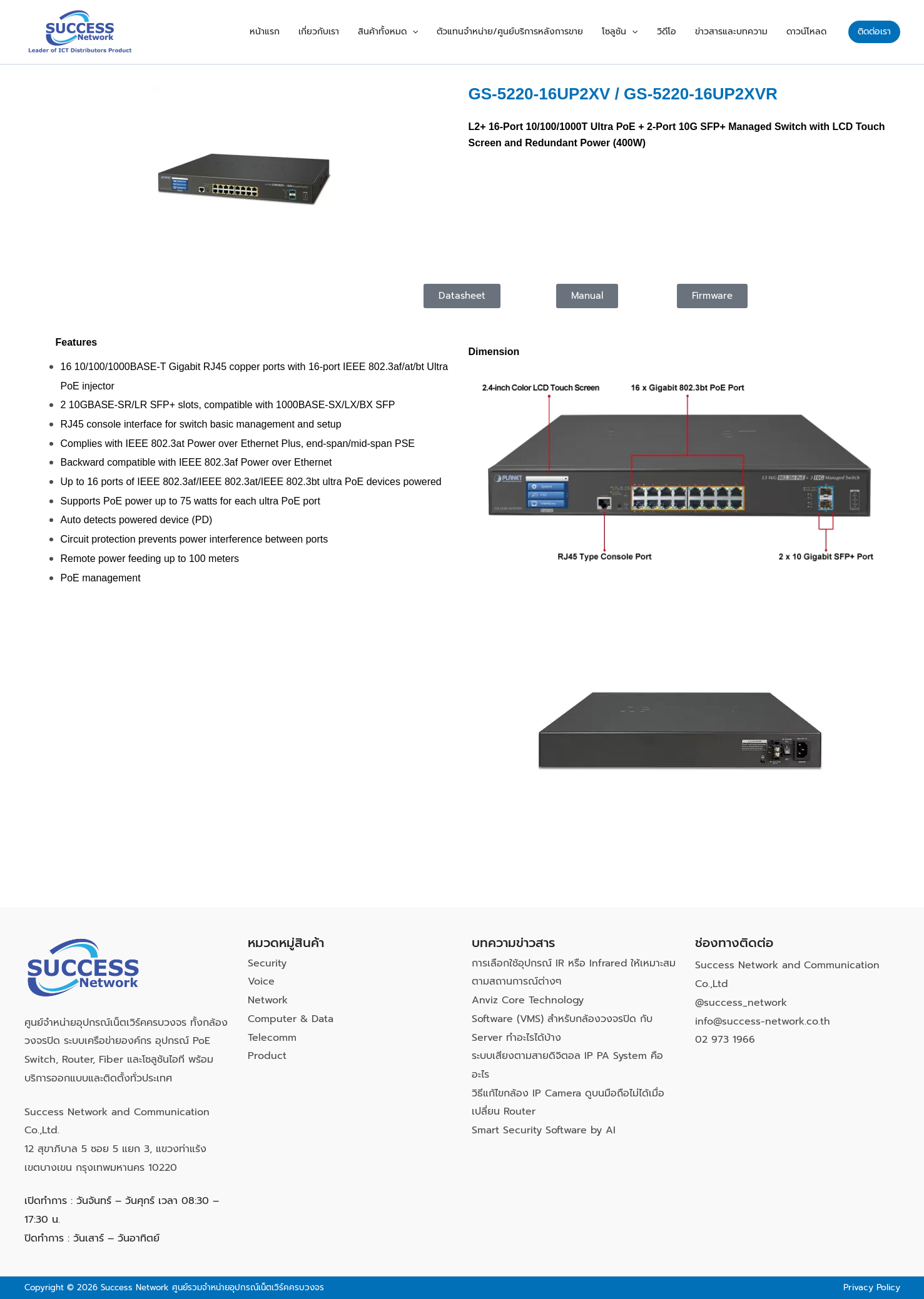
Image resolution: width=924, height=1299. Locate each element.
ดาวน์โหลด (809, 31)
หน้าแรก (312, 31)
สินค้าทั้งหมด (422, 32)
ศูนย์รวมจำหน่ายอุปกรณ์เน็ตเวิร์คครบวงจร (248, 1287)
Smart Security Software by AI (544, 1130)
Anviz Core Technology (528, 1000)
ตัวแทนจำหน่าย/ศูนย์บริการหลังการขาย (538, 31)
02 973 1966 (725, 1039)
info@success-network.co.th (763, 1021)
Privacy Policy (871, 1287)
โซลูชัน (641, 32)
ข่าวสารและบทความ (740, 31)
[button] (446, 32)
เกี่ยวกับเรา (359, 31)
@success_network (741, 1002)
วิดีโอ (682, 31)
